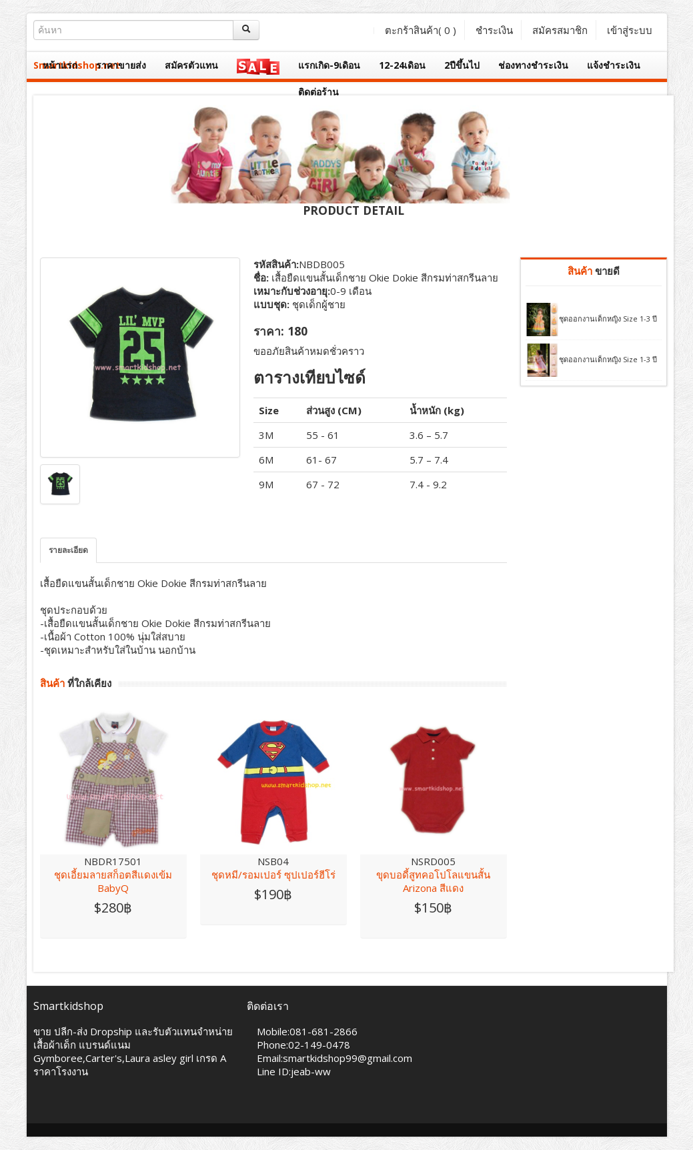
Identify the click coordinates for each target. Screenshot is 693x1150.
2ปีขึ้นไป (462, 65)
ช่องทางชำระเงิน (533, 65)
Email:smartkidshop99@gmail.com (334, 1058)
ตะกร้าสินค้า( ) (420, 30)
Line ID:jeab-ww (294, 1071)
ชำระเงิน (494, 30)
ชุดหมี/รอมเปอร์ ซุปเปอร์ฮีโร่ (273, 874)
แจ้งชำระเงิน (613, 65)
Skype (95, 1107)
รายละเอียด (68, 550)
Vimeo (121, 1107)
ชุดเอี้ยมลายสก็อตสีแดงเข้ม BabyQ (113, 881)
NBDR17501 (113, 861)
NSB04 (273, 861)
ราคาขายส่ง (121, 65)
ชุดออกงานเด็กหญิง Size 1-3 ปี (608, 319)
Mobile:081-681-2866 (307, 1031)
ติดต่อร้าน (318, 91)
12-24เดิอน (402, 65)
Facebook (43, 1107)
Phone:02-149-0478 (303, 1044)
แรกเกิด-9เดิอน (329, 65)
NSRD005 (433, 861)
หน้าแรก (60, 65)
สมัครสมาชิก (560, 30)
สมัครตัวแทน (191, 65)
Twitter (69, 1107)
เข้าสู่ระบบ (629, 30)
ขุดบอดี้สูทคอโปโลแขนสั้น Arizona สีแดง (433, 881)
